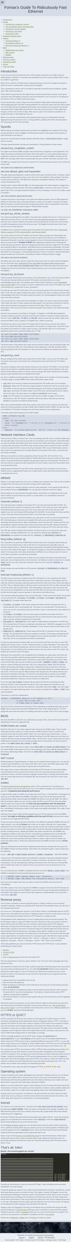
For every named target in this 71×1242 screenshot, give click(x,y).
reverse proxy (13, 949)
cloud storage (22, 1200)
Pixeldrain (18, 1198)
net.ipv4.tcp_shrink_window (15, 29)
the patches (50, 218)
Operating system (9, 62)
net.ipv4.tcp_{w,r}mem (13, 31)
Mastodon (14, 1208)
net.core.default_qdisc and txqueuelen (19, 27)
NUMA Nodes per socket (14, 50)
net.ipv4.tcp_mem (12, 34)
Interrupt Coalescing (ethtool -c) (17, 45)
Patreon (20, 1228)
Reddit (30, 1228)
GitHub (39, 1228)
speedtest (25, 1203)
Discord (34, 1208)
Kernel (5, 64)
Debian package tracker (15, 1116)
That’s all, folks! (8, 67)
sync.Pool (8, 347)
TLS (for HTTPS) (8, 945)
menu (2, 2)
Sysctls (5, 22)
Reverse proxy (8, 57)
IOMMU (8, 55)
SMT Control (9, 52)
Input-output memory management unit (19, 779)
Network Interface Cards (12, 36)
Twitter (21, 1208)
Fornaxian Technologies (45, 1226)
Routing (6, 942)
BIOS (5, 48)
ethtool (5, 38)
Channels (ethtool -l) (12, 41)
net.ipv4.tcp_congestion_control (17, 24)
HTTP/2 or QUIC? (9, 60)
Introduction (7, 20)
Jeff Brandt (9, 105)
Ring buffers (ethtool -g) (14, 43)
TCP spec (16, 250)
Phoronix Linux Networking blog (27, 1126)
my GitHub (50, 1205)
